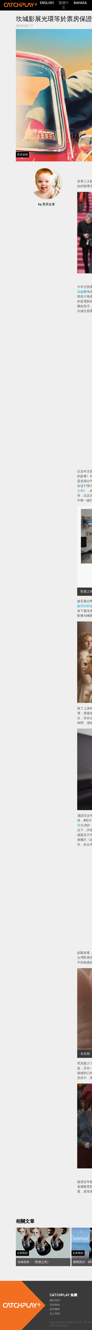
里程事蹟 (55, 1304)
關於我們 (55, 1300)
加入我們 (55, 1313)
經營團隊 (55, 1309)
